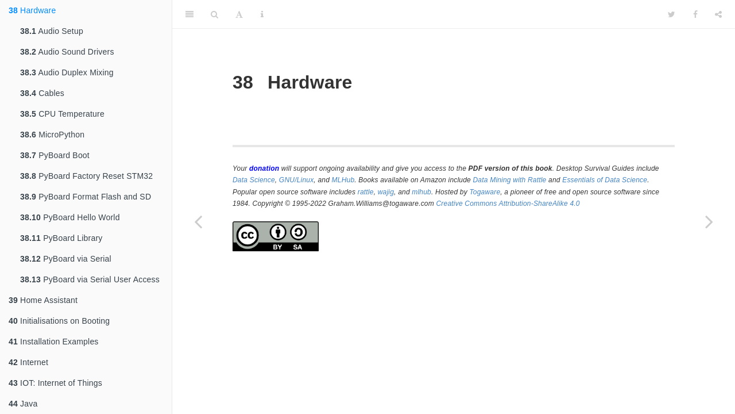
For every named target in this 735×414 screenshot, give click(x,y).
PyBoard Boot (55, 155)
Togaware (484, 192)
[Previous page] (198, 221)
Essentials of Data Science (604, 180)
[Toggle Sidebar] (189, 14)
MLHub (343, 180)
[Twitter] (671, 14)
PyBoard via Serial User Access (90, 279)
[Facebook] (695, 14)
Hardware (32, 10)
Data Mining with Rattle (510, 180)
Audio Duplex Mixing (67, 72)
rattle (366, 192)
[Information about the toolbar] (262, 14)
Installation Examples (54, 341)
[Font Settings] (239, 14)
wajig (386, 192)
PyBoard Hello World (70, 217)
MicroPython (52, 134)
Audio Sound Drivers (67, 51)
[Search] (214, 14)
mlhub (421, 192)
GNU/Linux (296, 180)
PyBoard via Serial (65, 258)
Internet (28, 362)
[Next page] (709, 221)
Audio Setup (51, 31)
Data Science (254, 180)
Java (23, 403)
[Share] (718, 14)
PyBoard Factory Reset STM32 (86, 176)
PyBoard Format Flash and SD (85, 196)
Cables (42, 93)
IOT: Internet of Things (55, 383)
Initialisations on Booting (59, 320)
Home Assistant (43, 300)
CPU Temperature (62, 113)
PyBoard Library (61, 238)
